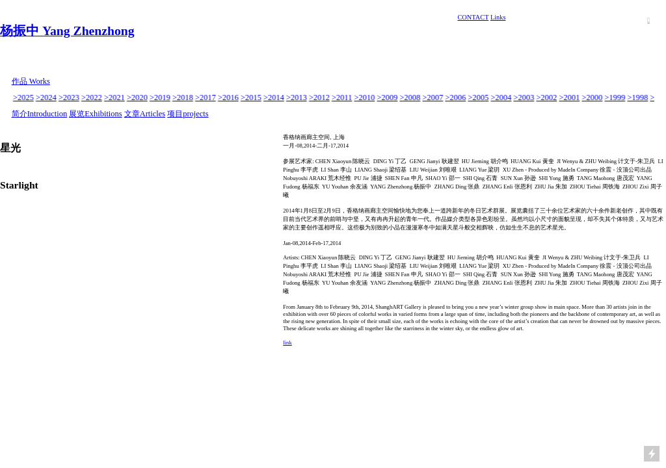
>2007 (433, 97)
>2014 (274, 97)
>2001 (569, 97)
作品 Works (31, 81)
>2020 (137, 97)
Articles (152, 113)
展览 (77, 113)
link (287, 342)
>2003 (524, 97)
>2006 (456, 97)
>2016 (229, 97)
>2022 (92, 97)
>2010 (364, 97)
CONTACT (472, 17)
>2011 (342, 97)
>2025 (24, 97)
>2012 (320, 97)
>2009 (387, 97)
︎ (648, 19)
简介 (19, 113)
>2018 (183, 97)
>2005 (478, 97)
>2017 (206, 97)
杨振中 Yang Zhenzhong (67, 30)
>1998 (638, 97)
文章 (132, 113)
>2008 (410, 97)
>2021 (115, 97)
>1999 (615, 97)
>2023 (69, 97)
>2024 (46, 97)
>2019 (160, 97)
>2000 (592, 97)
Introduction (47, 113)
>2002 (547, 97)
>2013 (297, 97)
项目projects (187, 113)
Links (498, 17)
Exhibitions (103, 113)
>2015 (251, 97)
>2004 (501, 97)
